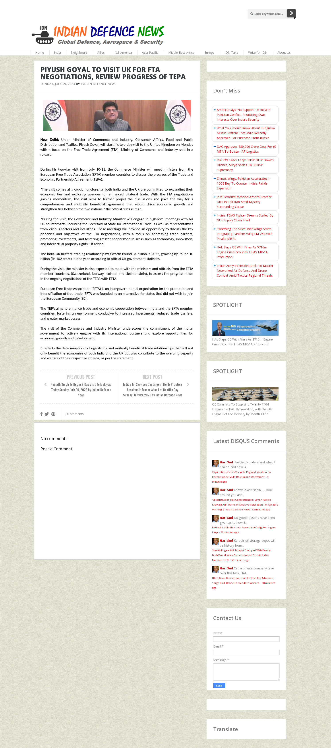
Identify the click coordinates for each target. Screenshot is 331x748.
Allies (101, 52)
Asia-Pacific (150, 52)
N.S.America (123, 52)
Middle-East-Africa (181, 52)
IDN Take (231, 52)
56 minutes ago (230, 532)
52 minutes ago (261, 509)
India (57, 52)
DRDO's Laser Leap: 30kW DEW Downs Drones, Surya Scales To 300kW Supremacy (245, 165)
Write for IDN (257, 52)
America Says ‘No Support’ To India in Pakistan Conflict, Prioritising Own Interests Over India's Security (243, 115)
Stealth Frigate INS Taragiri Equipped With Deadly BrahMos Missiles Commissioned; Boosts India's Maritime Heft (241, 555)
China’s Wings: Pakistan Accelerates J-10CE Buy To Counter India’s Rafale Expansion (243, 183)
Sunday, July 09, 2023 (58, 84)
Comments (74, 414)
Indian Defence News (98, 84)
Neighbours (79, 52)
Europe (209, 52)
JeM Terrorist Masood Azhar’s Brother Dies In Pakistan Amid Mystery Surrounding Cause (244, 202)
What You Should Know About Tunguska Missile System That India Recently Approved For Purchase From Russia (246, 133)
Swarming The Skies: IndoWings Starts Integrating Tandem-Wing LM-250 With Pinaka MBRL (245, 234)
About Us (284, 52)
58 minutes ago (240, 560)
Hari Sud (226, 462)
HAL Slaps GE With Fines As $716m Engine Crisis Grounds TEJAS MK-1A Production (242, 252)
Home (39, 52)
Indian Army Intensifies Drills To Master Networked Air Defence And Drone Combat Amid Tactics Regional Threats (245, 271)
